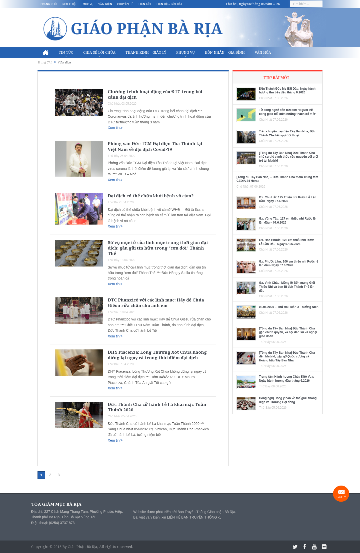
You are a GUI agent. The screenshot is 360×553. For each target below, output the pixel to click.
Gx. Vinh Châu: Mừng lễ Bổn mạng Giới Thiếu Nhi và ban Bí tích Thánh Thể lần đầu (287, 286)
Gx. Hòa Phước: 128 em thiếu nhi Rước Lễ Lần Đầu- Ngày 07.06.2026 (286, 242)
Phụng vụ (185, 52)
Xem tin (115, 128)
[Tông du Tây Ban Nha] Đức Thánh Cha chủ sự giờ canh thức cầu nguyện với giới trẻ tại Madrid (288, 156)
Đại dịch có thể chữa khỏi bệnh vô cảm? (151, 196)
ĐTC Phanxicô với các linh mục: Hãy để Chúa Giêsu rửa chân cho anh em (156, 302)
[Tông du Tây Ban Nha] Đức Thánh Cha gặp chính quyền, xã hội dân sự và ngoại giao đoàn (288, 332)
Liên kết (144, 4)
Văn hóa (263, 52)
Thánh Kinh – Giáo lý (146, 52)
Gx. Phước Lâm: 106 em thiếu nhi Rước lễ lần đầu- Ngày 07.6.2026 (288, 263)
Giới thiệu (70, 4)
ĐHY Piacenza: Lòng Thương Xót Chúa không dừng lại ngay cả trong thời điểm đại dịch (157, 354)
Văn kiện (105, 4)
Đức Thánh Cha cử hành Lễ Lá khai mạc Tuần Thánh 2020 (157, 407)
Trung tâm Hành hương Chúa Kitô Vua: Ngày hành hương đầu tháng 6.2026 (286, 378)
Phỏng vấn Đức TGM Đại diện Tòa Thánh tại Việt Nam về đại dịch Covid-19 (155, 146)
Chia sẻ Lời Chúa (99, 52)
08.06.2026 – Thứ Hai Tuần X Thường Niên (288, 307)
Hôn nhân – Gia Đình (225, 52)
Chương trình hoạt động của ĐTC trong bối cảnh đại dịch (155, 94)
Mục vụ (87, 4)
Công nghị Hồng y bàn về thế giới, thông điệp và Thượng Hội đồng (287, 400)
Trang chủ (48, 4)
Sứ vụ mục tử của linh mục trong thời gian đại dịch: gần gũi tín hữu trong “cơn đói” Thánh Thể (158, 248)
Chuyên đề (125, 4)
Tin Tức (66, 52)
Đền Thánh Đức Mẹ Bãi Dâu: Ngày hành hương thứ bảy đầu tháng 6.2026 (287, 90)
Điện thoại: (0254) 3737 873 (53, 523)
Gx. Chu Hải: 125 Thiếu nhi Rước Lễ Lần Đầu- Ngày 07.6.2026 (287, 199)
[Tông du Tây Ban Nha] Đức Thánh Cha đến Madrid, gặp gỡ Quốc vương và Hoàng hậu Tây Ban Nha (287, 356)
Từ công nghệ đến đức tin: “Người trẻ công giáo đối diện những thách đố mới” (287, 112)
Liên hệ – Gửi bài (169, 4)
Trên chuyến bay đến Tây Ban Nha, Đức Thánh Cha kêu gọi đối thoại (287, 133)
